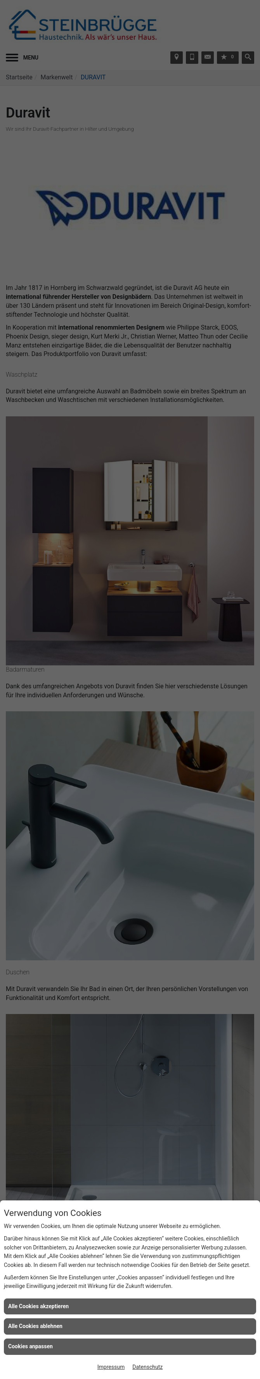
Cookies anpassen (30, 1346)
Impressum (111, 1367)
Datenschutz (147, 1367)
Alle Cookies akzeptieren (38, 1306)
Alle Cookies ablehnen (35, 1326)
